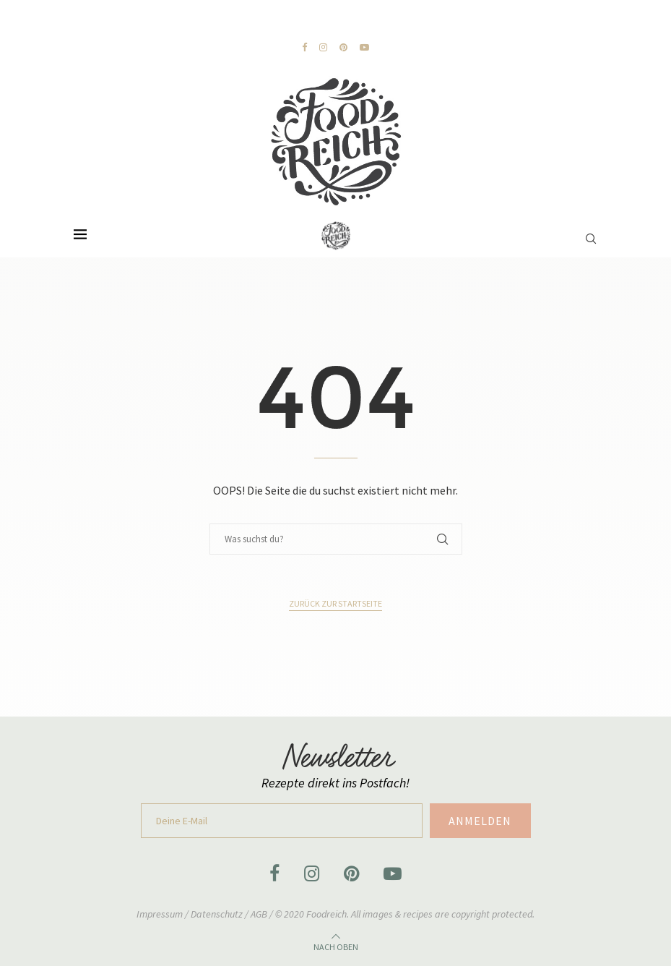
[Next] (210, 22)
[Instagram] (323, 47)
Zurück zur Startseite (335, 603)
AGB (258, 913)
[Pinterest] (343, 47)
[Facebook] (304, 47)
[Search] (591, 231)
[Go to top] (335, 945)
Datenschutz (218, 913)
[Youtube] (364, 47)
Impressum (161, 913)
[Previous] (196, 22)
